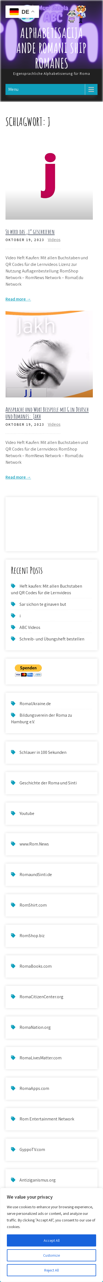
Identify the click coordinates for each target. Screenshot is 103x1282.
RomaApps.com (34, 1088)
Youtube (27, 813)
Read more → (18, 299)
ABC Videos (30, 627)
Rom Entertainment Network (47, 1119)
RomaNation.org (35, 1027)
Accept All (52, 1240)
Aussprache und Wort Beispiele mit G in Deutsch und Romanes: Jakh (47, 413)
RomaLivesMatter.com (41, 1058)
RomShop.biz (32, 936)
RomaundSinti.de (36, 874)
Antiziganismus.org (38, 1180)
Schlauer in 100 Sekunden (43, 752)
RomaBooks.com (36, 966)
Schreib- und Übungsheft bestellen (52, 639)
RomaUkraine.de (35, 704)
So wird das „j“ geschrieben (30, 231)
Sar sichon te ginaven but (43, 604)
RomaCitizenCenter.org (41, 997)
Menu (13, 89)
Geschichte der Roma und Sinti (48, 783)
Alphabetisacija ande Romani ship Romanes (51, 48)
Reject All (51, 1270)
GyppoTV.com (32, 1149)
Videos (54, 239)
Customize (51, 1255)
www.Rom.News (34, 844)
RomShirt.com (33, 905)
